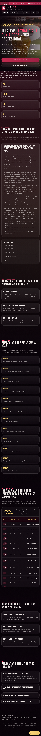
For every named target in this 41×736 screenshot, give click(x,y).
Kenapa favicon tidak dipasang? (17, 695)
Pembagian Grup (20, 245)
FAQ (33, 12)
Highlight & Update (20, 256)
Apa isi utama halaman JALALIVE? (17, 674)
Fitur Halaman (20, 249)
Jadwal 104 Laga (20, 252)
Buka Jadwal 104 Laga (20, 60)
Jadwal (27, 12)
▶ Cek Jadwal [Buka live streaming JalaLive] (34, 733)
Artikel (13, 12)
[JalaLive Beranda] (20, 8)
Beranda (5, 12)
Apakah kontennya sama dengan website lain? (19, 688)
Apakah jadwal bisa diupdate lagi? (18, 701)
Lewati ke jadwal (4, 1)
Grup (20, 12)
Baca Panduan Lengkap (20, 65)
